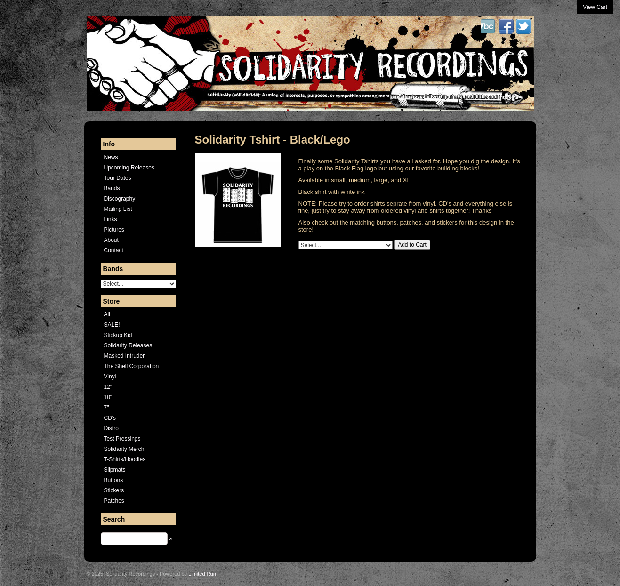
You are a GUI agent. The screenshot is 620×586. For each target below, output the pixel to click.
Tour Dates (117, 178)
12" (108, 387)
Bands (112, 188)
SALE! (112, 324)
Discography (120, 198)
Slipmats (115, 469)
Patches (114, 501)
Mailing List (118, 209)
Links (110, 219)
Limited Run (202, 574)
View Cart (595, 7)
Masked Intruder (124, 356)
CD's (110, 418)
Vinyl (110, 376)
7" (106, 407)
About (111, 240)
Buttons (113, 480)
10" (108, 397)
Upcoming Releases (129, 167)
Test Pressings (122, 438)
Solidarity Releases (128, 345)
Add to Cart (412, 244)
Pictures (114, 229)
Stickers (114, 490)
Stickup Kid (118, 335)
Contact (113, 250)
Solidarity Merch (124, 449)
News (111, 157)
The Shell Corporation (131, 366)
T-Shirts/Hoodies (125, 459)
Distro (111, 428)
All (107, 314)
